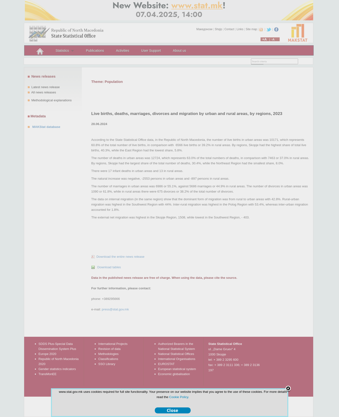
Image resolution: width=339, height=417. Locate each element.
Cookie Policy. (179, 397)
